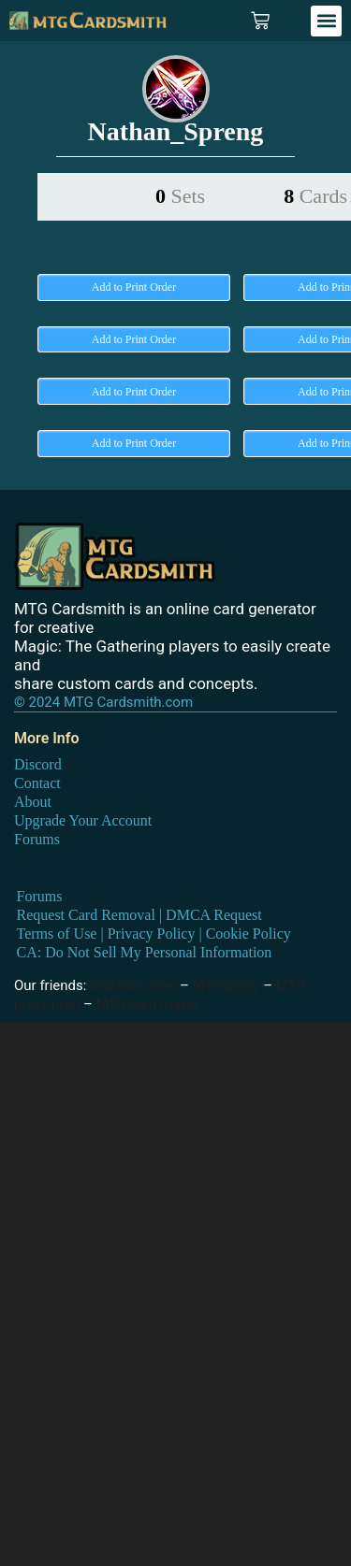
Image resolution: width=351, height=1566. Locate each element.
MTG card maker (148, 1004)
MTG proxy (226, 985)
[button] (326, 21)
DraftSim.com (133, 985)
